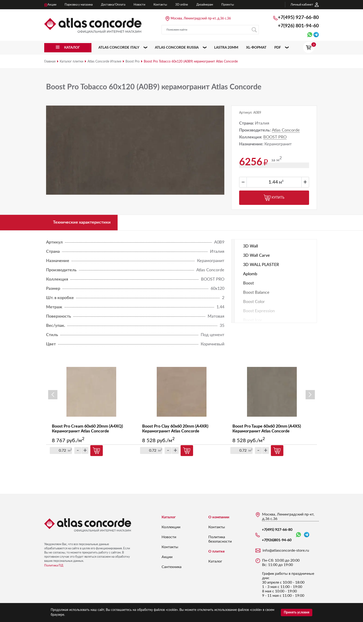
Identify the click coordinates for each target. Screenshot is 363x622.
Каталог (169, 517)
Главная (50, 61)
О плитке (216, 551)
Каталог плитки (71, 61)
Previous (52, 394)
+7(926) (298, 25)
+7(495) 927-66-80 (298, 17)
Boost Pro (132, 61)
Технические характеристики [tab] (82, 222)
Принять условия (296, 612)
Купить (274, 197)
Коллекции (171, 527)
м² (281, 182)
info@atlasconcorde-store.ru (286, 550)
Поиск (254, 30)
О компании (218, 517)
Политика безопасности (220, 539)
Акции (167, 557)
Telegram (306, 534)
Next (310, 394)
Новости (169, 537)
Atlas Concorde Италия (104, 61)
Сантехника (172, 567)
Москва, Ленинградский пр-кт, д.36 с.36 (201, 18)
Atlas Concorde (286, 130)
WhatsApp (298, 535)
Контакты (170, 547)
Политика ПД (53, 565)
